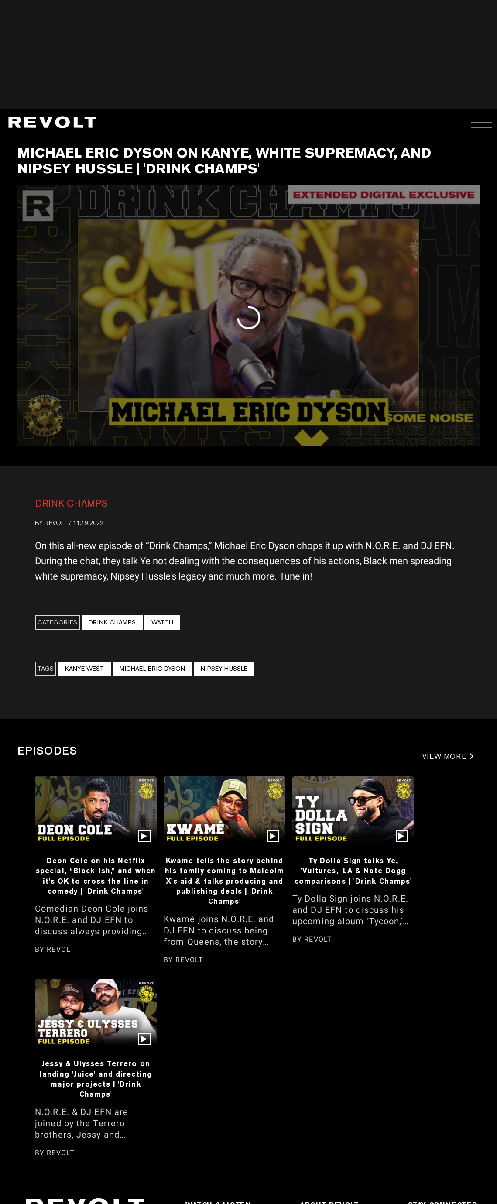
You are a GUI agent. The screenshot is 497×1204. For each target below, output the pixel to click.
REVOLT (56, 523)
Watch (162, 622)
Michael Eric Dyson (152, 668)
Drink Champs (71, 503)
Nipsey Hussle (224, 668)
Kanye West (84, 668)
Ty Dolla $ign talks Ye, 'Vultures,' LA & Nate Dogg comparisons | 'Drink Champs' (353, 870)
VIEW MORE (444, 756)
